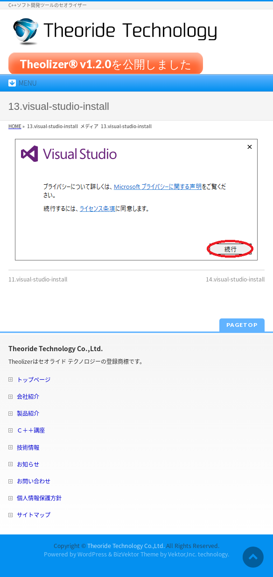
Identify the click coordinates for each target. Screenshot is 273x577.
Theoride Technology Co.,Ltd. (126, 545)
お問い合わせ (33, 481)
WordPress (92, 554)
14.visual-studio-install (235, 279)
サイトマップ (33, 515)
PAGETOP (242, 324)
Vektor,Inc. (182, 554)
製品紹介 (28, 413)
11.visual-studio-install (37, 279)
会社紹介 (28, 396)
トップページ (33, 379)
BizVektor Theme (136, 554)
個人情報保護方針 (39, 498)
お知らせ (28, 464)
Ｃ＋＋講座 (31, 430)
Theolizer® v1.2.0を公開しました (106, 63)
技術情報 (28, 447)
